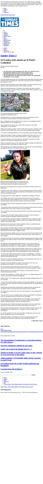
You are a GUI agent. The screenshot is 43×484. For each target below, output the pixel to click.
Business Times (7, 40)
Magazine (6, 41)
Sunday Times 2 (7, 36)
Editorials (6, 14)
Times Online (11, 14)
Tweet (2, 329)
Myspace (39, 331)
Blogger (35, 331)
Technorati (27, 331)
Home (5, 8)
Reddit (23, 331)
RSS (5, 383)
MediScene (6, 44)
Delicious (7, 331)
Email (9, 330)
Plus (5, 37)
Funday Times (7, 42)
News (5, 32)
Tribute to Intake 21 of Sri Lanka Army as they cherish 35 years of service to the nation (21, 354)
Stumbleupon (19, 331)
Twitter (6, 330)
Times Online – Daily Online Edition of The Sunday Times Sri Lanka (20, 384)
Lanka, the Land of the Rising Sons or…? (16, 349)
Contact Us (6, 12)
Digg (11, 331)
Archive (5, 9)
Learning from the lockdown (11, 369)
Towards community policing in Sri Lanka (16, 346)
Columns (6, 33)
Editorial (6, 34)
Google (14, 331)
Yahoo (31, 331)
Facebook (3, 330)
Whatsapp (3, 331)
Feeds (5, 11)
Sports (5, 38)
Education (6, 45)
